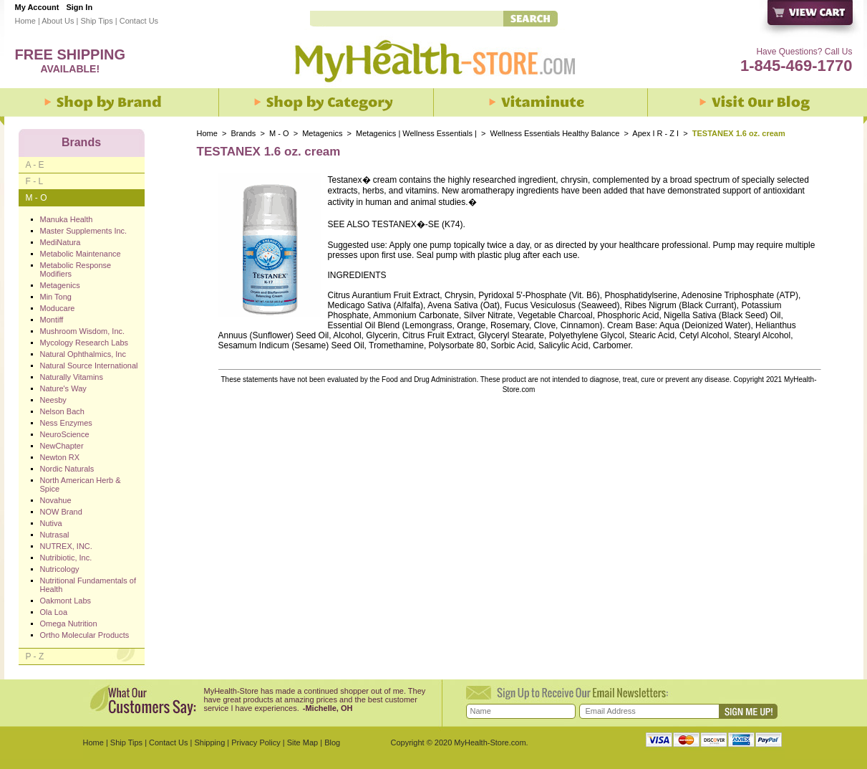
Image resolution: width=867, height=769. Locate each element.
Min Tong (56, 296)
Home (25, 20)
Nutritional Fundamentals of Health (88, 584)
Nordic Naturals (67, 468)
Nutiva (51, 523)
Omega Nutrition (68, 623)
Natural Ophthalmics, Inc (83, 354)
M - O (279, 133)
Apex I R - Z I (655, 133)
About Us (58, 20)
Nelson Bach (62, 411)
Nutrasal (54, 534)
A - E (35, 165)
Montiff (52, 319)
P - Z (35, 656)
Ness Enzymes (66, 423)
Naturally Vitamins (71, 377)
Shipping (209, 742)
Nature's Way (63, 388)
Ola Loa (54, 612)
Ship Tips (96, 20)
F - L (35, 181)
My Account (37, 7)
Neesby (53, 400)
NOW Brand (61, 511)
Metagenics (323, 133)
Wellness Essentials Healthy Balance (554, 133)
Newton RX (60, 457)
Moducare (57, 308)
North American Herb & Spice (80, 484)
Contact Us (139, 20)
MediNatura (60, 242)
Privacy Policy (255, 742)
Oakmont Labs (66, 600)
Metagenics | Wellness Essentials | (416, 133)
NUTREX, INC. (66, 546)
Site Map (302, 742)
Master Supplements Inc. (83, 230)
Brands (243, 133)
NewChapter (62, 445)
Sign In (79, 7)
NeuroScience (64, 434)
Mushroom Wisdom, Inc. (82, 331)
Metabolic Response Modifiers (76, 269)
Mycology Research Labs (84, 342)
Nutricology (59, 569)
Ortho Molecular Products (85, 635)
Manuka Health (66, 219)
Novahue (56, 500)
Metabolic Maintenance (80, 253)
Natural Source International (89, 365)
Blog (332, 742)
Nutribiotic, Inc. (66, 557)
